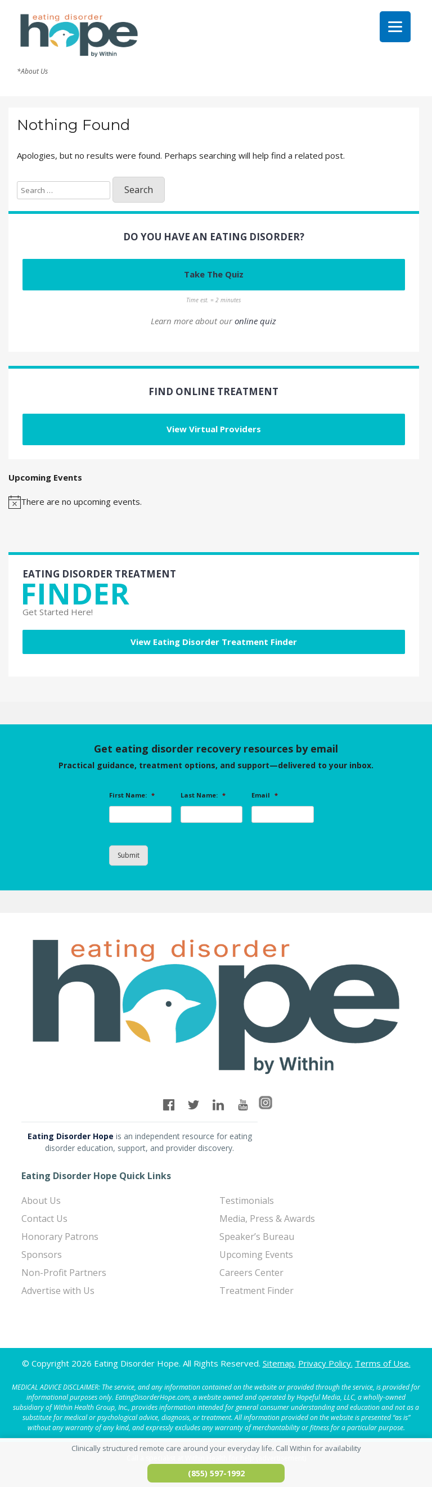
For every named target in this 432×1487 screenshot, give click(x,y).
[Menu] (395, 26)
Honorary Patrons (59, 1236)
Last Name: (203, 795)
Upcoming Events (256, 1254)
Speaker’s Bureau (256, 1236)
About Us (41, 1200)
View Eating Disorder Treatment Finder (213, 641)
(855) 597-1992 (216, 1473)
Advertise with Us (57, 1290)
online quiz (255, 320)
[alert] (213, 502)
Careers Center (251, 1272)
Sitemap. (279, 1363)
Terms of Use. (383, 1363)
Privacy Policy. (325, 1363)
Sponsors (41, 1254)
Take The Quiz (214, 274)
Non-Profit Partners (63, 1272)
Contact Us (44, 1218)
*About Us (32, 71)
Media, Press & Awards (267, 1218)
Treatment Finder (256, 1290)
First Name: (132, 795)
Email (264, 795)
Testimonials (246, 1200)
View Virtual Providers (213, 429)
